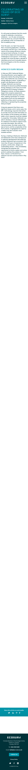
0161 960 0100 (15, 747)
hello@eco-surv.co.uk (16, 750)
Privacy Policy (14, 759)
